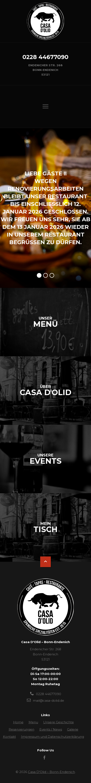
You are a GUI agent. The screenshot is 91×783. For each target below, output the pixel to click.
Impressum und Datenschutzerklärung (52, 737)
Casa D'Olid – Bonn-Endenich (51, 772)
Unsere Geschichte (58, 722)
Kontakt (9, 737)
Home (18, 722)
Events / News (50, 729)
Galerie (72, 729)
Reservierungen (21, 729)
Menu (33, 722)
